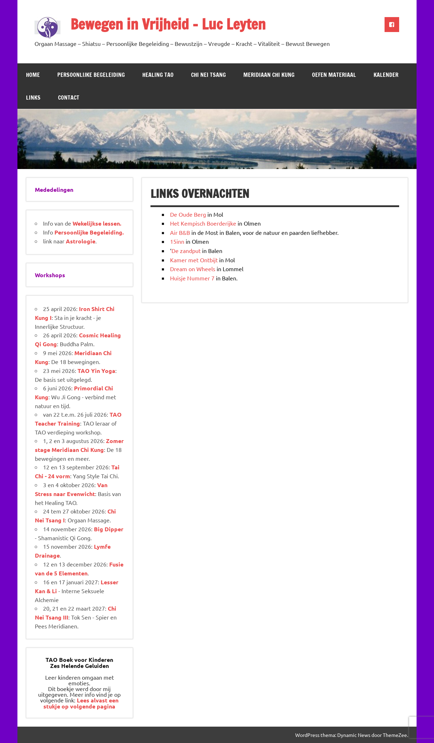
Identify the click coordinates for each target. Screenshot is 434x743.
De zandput (186, 250)
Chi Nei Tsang (208, 75)
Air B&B (180, 232)
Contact (68, 97)
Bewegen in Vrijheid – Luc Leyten (168, 24)
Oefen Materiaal (334, 75)
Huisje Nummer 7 (192, 277)
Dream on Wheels (192, 268)
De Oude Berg (188, 214)
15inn (177, 241)
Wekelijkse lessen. (97, 223)
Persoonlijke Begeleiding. (89, 232)
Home (33, 75)
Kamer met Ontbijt (194, 259)
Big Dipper (108, 529)
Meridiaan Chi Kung (269, 75)
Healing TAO (158, 75)
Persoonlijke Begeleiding (91, 75)
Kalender (386, 75)
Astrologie (80, 241)
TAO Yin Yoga (96, 370)
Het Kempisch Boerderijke (203, 223)
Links (33, 97)
